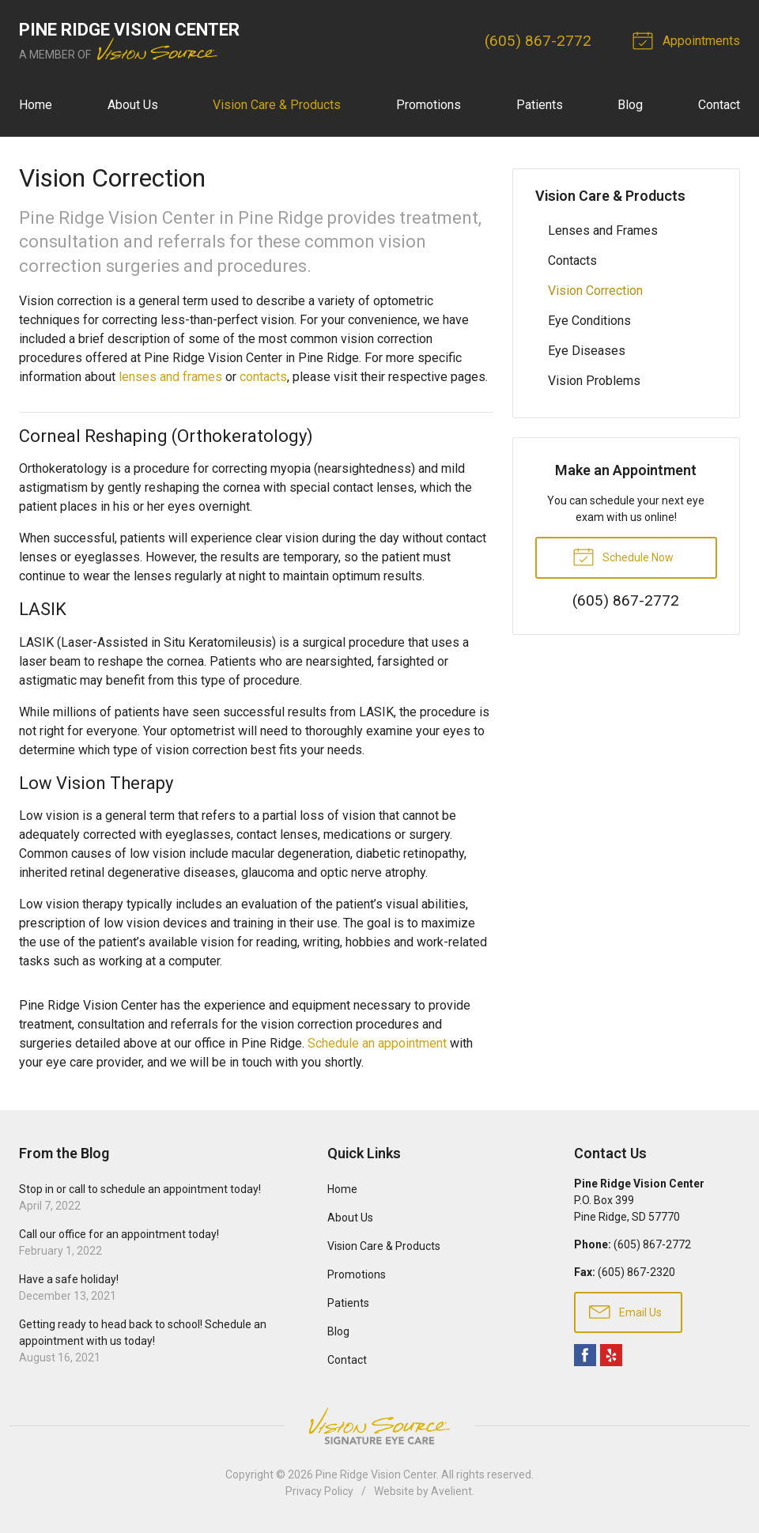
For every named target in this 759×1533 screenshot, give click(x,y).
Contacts (572, 260)
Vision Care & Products (277, 104)
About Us (133, 104)
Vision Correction (595, 290)
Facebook (585, 1355)
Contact (719, 104)
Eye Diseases (586, 350)
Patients (539, 104)
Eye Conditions (589, 320)
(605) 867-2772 (538, 41)
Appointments (688, 39)
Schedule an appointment (377, 1043)
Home (35, 104)
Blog (630, 104)
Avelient (451, 1491)
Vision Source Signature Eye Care (379, 1425)
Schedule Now (623, 556)
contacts (263, 376)
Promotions (428, 104)
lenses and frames (170, 376)
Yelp (611, 1355)
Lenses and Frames (603, 230)
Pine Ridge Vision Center (375, 1474)
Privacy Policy (319, 1491)
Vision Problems (594, 380)
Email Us (625, 1311)
